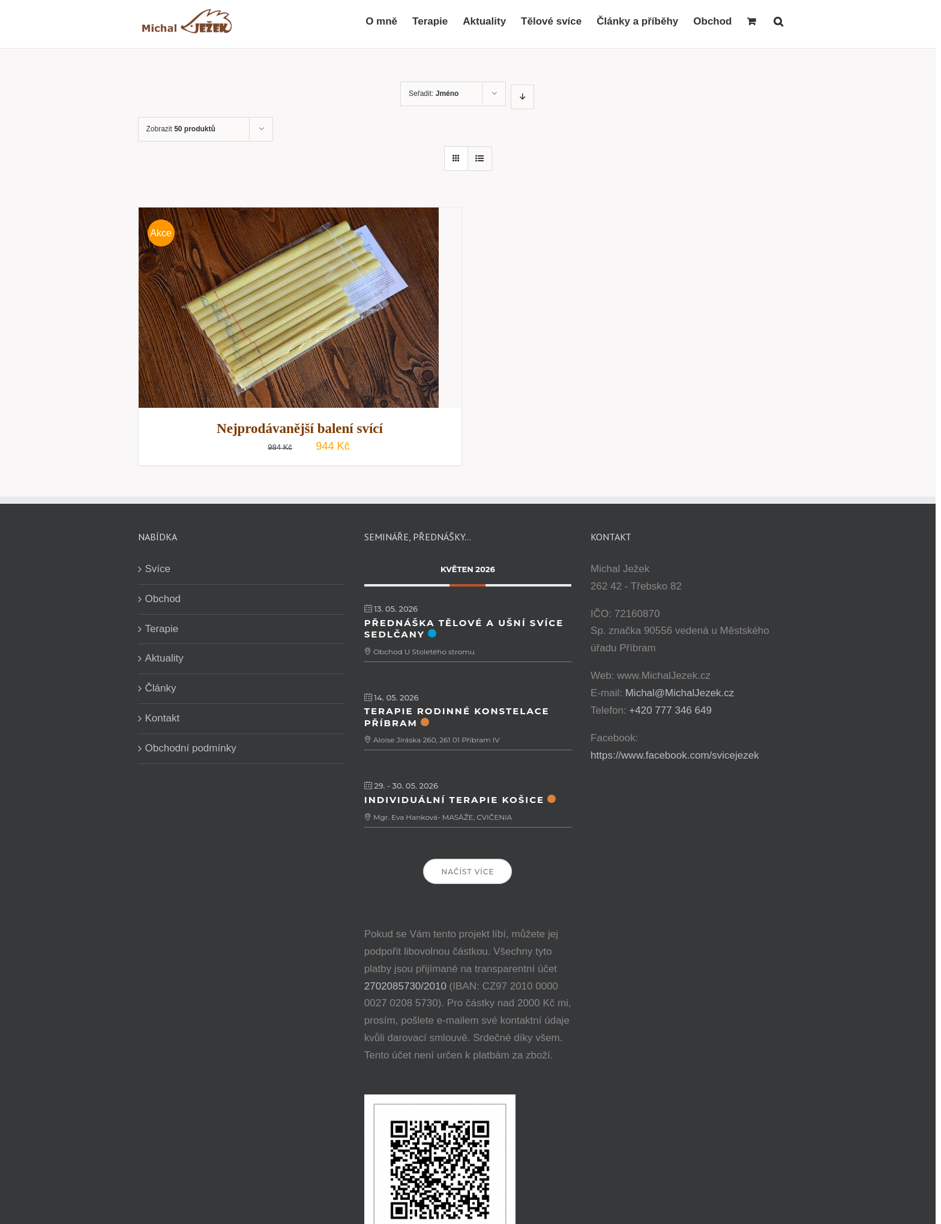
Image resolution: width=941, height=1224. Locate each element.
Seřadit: (433, 93)
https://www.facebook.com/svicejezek (675, 755)
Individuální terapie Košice (454, 799)
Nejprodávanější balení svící (300, 428)
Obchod (163, 599)
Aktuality (164, 658)
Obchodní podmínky (190, 748)
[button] (778, 21)
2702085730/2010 (405, 986)
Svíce (158, 569)
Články (160, 688)
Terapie (162, 628)
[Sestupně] (522, 97)
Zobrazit (180, 129)
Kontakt (162, 718)
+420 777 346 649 (670, 710)
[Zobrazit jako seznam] (480, 158)
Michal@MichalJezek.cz (680, 693)
